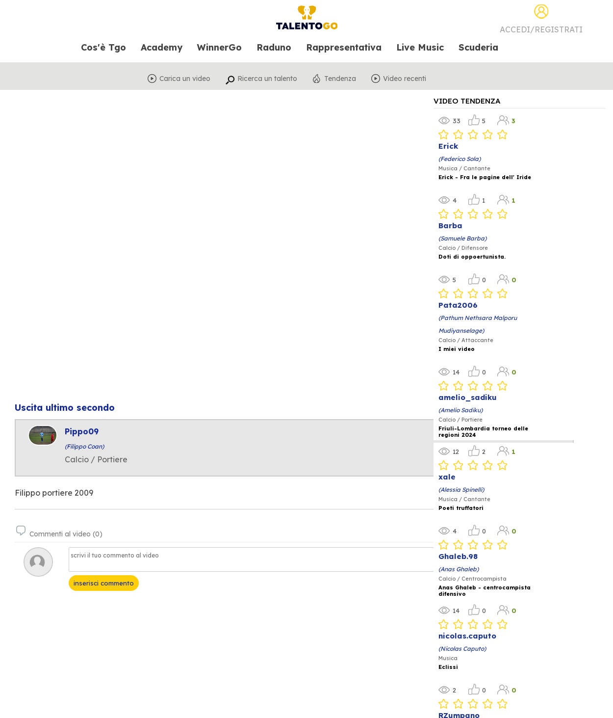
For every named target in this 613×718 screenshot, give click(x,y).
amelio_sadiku (467, 397)
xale (447, 476)
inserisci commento (104, 583)
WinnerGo (219, 48)
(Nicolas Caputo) (462, 648)
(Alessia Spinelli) (461, 489)
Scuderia (478, 48)
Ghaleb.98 (458, 556)
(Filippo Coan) (84, 446)
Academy (161, 48)
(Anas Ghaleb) (458, 569)
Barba (450, 225)
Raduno (273, 48)
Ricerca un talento (267, 78)
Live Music (420, 48)
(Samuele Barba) (462, 238)
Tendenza (340, 78)
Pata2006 (458, 305)
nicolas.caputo (467, 635)
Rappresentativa (344, 48)
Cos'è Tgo (103, 48)
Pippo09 (82, 431)
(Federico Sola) (459, 158)
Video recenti (404, 78)
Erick (448, 146)
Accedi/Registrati (541, 29)
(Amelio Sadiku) (460, 410)
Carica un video (184, 78)
